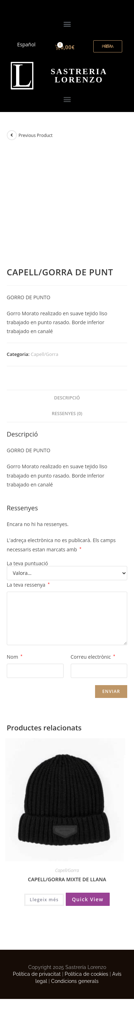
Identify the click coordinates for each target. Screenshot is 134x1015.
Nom (15, 656)
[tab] (67, 398)
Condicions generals (75, 981)
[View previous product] (12, 135)
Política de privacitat (37, 974)
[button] (67, 24)
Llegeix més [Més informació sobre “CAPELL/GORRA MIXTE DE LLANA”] (44, 900)
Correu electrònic (93, 656)
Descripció (67, 398)
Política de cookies (86, 974)
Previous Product (36, 135)
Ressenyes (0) (67, 413)
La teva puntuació (27, 563)
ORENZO (79, 75)
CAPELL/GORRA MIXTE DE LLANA (67, 879)
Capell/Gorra (44, 354)
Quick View (88, 899)
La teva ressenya (28, 584)
